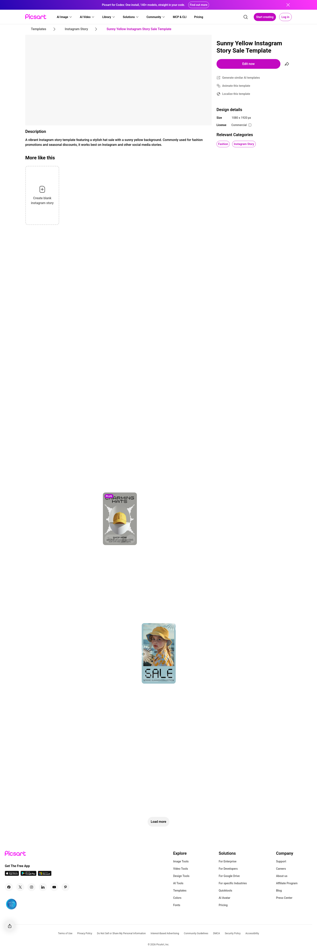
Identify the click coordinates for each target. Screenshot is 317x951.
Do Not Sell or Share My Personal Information (121, 933)
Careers (281, 868)
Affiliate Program (286, 883)
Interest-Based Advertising (165, 933)
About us (281, 876)
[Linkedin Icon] (43, 887)
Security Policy (233, 933)
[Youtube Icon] (54, 887)
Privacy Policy (84, 933)
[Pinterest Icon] (65, 887)
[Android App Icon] (28, 875)
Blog (279, 890)
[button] (64, 17)
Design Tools (181, 876)
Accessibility (252, 933)
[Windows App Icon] (44, 875)
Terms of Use (65, 933)
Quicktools (225, 890)
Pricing (223, 905)
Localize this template (236, 93)
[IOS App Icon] (12, 875)
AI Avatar (224, 897)
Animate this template (236, 85)
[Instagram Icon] (31, 887)
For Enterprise (228, 861)
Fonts (176, 905)
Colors (177, 897)
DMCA (216, 933)
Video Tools (180, 868)
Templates (179, 890)
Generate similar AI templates (241, 77)
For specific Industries (233, 883)
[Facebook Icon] (9, 887)
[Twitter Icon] (20, 887)
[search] (245, 17)
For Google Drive (229, 876)
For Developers (228, 868)
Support (281, 861)
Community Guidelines (196, 933)
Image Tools (181, 861)
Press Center (284, 897)
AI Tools (178, 883)
